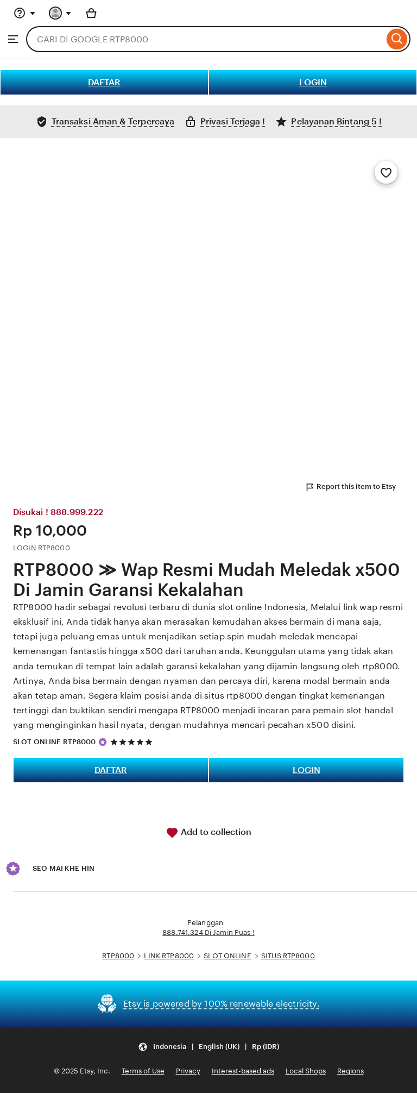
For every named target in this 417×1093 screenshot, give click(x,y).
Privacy (188, 1071)
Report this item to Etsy (350, 487)
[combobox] (205, 39)
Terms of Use (143, 1071)
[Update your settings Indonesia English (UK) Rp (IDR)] (208, 1047)
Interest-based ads (243, 1071)
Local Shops (306, 1071)
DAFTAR (104, 82)
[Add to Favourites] (386, 172)
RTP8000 (118, 956)
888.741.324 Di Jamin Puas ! (208, 932)
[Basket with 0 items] (91, 13)
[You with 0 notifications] (60, 13)
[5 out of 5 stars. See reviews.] (133, 742)
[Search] (397, 39)
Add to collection (208, 832)
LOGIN (313, 82)
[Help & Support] (24, 13)
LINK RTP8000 (169, 956)
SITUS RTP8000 (288, 956)
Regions (350, 1071)
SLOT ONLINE (227, 956)
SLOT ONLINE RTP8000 (54, 742)
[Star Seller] (103, 742)
